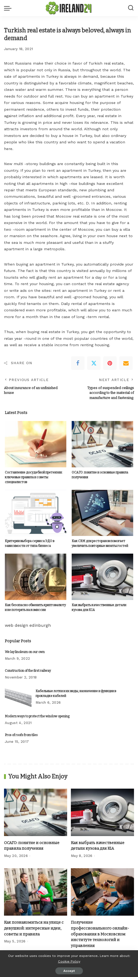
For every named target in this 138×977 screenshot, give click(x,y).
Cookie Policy (69, 961)
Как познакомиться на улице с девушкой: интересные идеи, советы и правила (34, 928)
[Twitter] (94, 363)
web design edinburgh (28, 625)
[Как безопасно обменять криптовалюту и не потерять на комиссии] (35, 577)
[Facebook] (78, 363)
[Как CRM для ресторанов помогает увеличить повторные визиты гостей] (102, 513)
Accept (69, 971)
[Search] (131, 8)
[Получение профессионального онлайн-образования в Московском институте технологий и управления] (102, 892)
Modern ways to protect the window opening (37, 716)
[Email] (126, 363)
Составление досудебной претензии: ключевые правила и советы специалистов (34, 477)
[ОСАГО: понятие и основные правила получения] (102, 444)
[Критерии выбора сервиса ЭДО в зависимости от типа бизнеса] (35, 513)
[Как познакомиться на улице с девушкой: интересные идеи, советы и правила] (35, 892)
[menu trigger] (9, 8)
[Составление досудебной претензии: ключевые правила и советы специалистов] (35, 444)
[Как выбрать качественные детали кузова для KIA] (102, 577)
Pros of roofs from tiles (21, 735)
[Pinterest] (110, 363)
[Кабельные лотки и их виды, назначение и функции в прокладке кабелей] (18, 697)
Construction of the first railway (28, 670)
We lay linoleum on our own (25, 652)
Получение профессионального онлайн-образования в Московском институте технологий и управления (100, 934)
